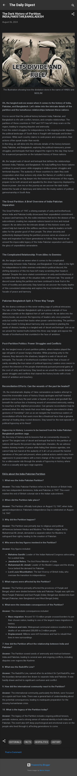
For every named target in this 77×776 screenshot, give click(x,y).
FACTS (28, 742)
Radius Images (45, 770)
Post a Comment (13, 752)
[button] (73, 14)
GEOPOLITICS (41, 742)
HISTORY (56, 742)
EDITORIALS (15, 742)
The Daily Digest (22, 5)
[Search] (73, 5)
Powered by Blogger (38, 765)
